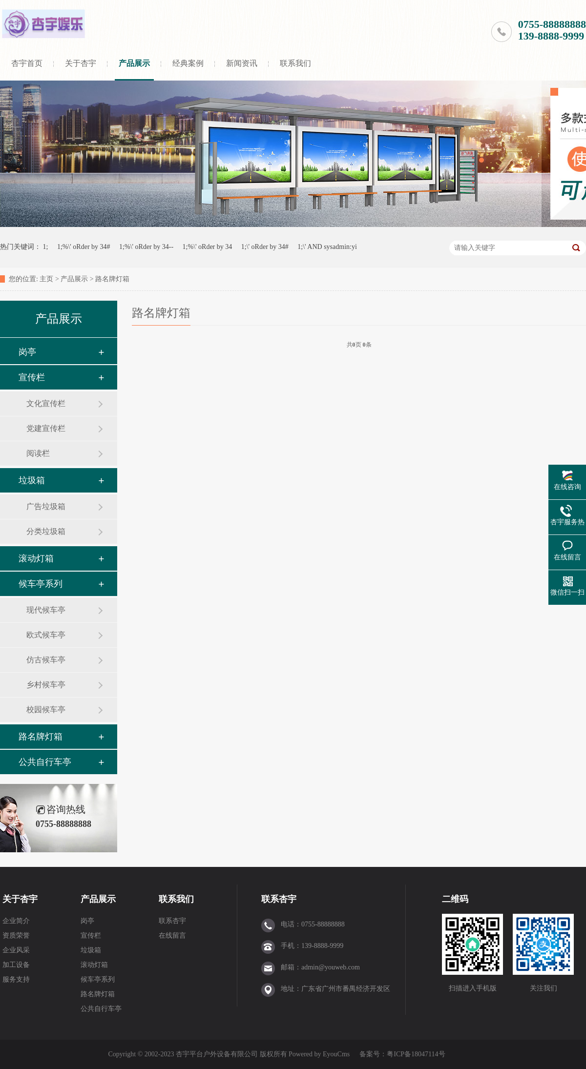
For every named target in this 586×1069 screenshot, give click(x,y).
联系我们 (295, 63)
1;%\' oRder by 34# (83, 246)
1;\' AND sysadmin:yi (327, 246)
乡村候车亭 (45, 684)
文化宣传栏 (45, 403)
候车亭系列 (41, 584)
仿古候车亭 (45, 660)
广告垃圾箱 (45, 506)
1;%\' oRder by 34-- (146, 246)
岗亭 (27, 352)
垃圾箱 (32, 480)
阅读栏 (38, 453)
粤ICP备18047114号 (416, 1054)
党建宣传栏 (45, 428)
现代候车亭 (45, 610)
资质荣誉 (16, 935)
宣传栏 (32, 377)
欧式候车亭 (45, 635)
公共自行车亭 (45, 762)
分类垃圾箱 (45, 531)
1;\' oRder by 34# (265, 246)
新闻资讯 (241, 63)
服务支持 (16, 979)
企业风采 (16, 950)
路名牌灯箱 (112, 279)
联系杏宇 (172, 921)
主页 (46, 279)
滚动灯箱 (36, 558)
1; (45, 246)
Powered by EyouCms (318, 1054)
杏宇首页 (26, 63)
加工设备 (16, 964)
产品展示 (134, 63)
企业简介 (16, 921)
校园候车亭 (45, 709)
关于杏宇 (80, 63)
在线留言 (172, 935)
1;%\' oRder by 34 (207, 246)
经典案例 (188, 63)
